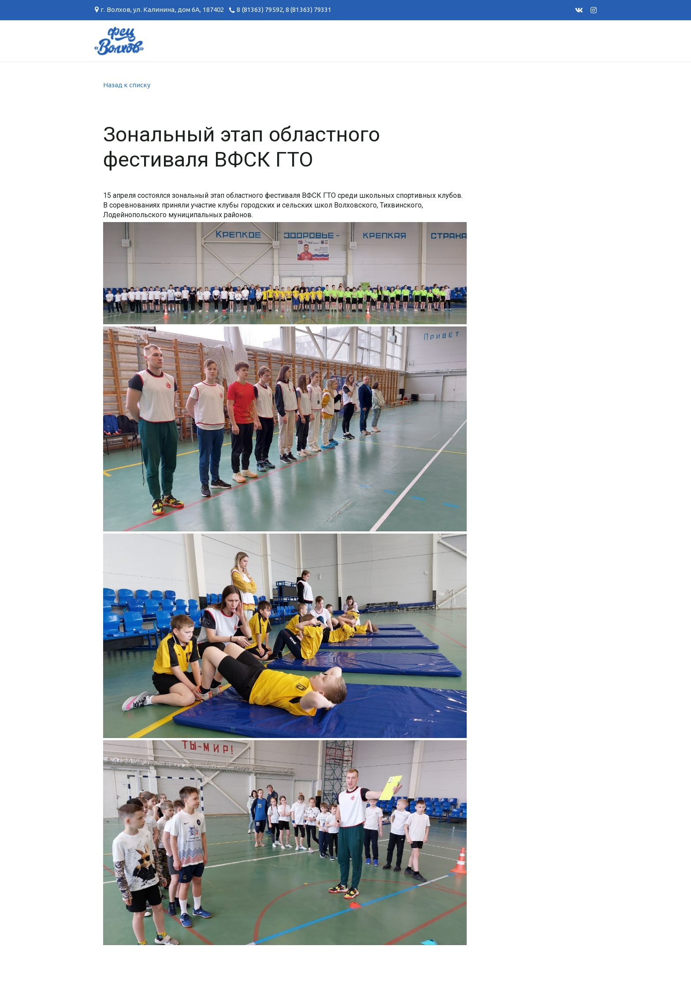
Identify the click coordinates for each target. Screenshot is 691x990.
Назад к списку (126, 85)
